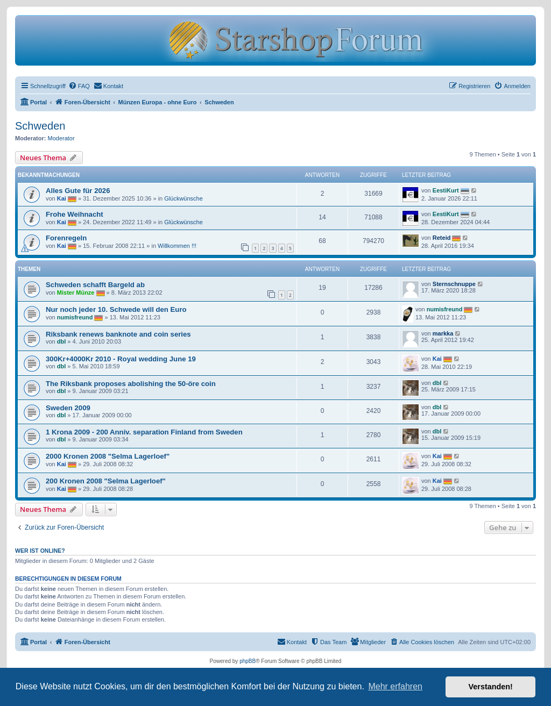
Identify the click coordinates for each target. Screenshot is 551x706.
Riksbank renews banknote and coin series (118, 334)
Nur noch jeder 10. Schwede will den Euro (116, 309)
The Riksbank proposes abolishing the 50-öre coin (131, 384)
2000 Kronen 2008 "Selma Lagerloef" (107, 456)
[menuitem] (79, 86)
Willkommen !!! (177, 246)
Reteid (442, 237)
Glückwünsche (183, 198)
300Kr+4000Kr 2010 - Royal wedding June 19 (121, 359)
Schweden (40, 126)
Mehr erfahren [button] (395, 686)
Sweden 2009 (68, 408)
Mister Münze (76, 292)
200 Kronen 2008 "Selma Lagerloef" (106, 481)
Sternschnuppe (454, 284)
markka (443, 333)
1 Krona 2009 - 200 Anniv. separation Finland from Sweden (144, 432)
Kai (61, 198)
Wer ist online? (40, 550)
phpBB (247, 661)
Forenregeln (66, 238)
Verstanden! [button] (491, 686)
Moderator (61, 138)
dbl (61, 341)
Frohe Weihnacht (74, 214)
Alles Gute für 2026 (78, 191)
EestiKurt (446, 190)
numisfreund (75, 317)
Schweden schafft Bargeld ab (95, 285)
